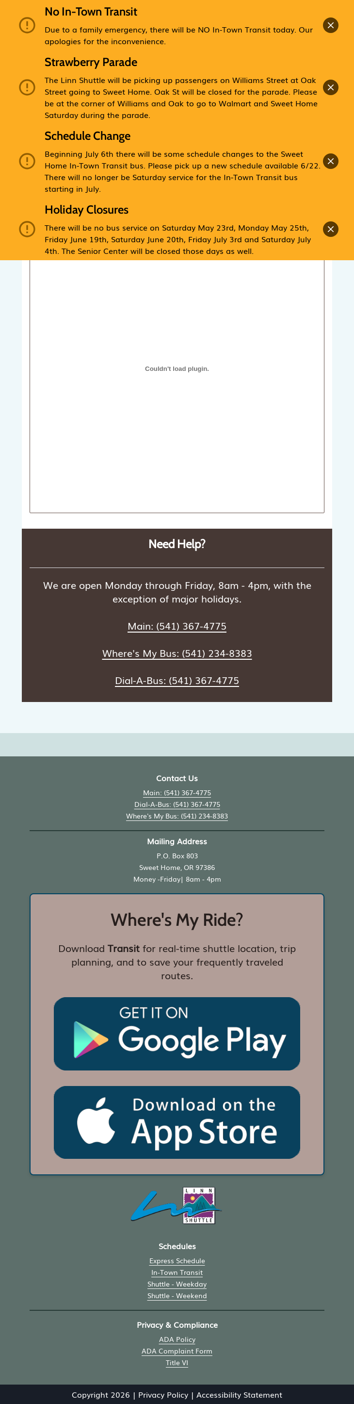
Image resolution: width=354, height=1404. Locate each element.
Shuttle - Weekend (177, 1295)
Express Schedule (177, 1260)
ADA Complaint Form (177, 1350)
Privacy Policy (163, 1394)
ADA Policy (177, 1339)
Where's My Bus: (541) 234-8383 (177, 652)
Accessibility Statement (239, 1394)
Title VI (177, 1362)
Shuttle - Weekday (177, 1283)
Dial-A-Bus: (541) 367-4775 (177, 679)
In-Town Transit (177, 1272)
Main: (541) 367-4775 (177, 625)
